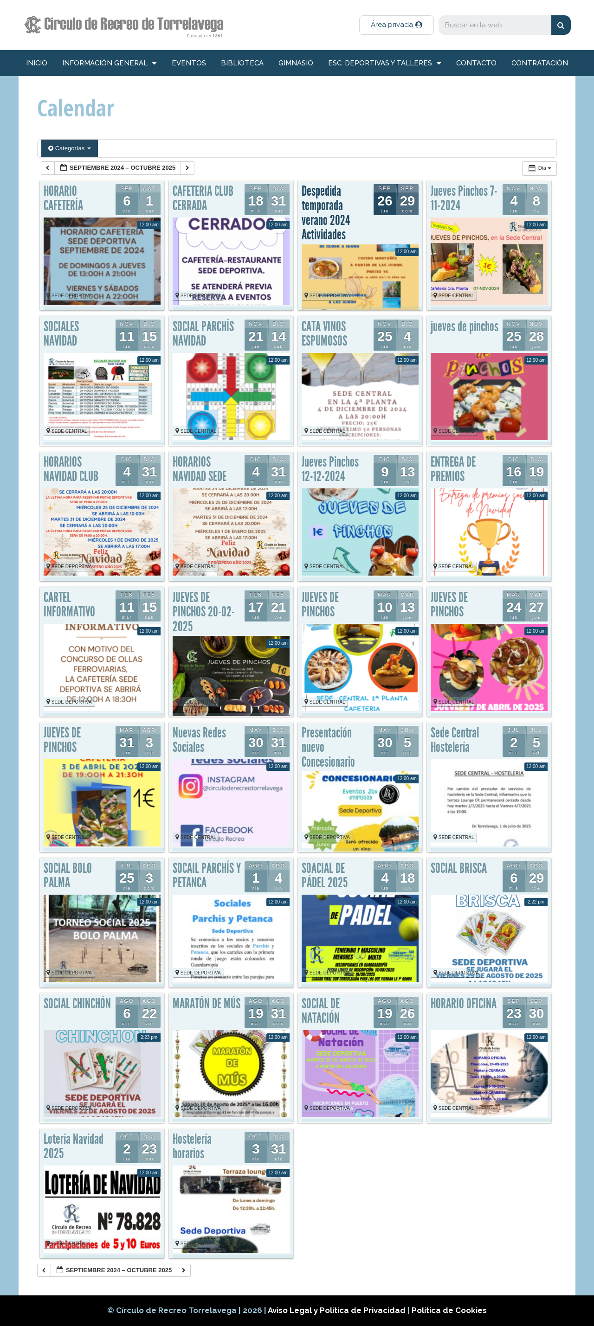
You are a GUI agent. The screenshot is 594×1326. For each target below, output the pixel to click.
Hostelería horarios (192, 1146)
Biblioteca (242, 63)
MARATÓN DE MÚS (206, 1003)
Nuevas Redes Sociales (199, 740)
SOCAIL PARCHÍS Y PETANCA (207, 875)
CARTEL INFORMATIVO (69, 605)
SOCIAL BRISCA (459, 868)
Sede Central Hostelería (455, 740)
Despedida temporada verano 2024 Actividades (326, 213)
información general (109, 63)
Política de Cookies (449, 1310)
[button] (396, 25)
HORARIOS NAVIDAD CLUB (71, 469)
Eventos (189, 63)
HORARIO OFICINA (464, 1003)
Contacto (476, 63)
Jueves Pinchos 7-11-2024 (464, 198)
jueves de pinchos (464, 326)
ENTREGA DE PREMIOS (453, 469)
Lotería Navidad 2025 (73, 1146)
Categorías (69, 148)
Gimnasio (295, 63)
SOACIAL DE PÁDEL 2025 (325, 875)
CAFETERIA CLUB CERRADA (203, 198)
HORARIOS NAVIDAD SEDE (199, 469)
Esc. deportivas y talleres (384, 63)
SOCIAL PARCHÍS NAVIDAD (203, 334)
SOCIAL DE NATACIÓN (321, 1011)
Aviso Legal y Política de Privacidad (337, 1310)
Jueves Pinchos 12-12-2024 (330, 469)
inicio (36, 63)
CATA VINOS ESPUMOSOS (324, 334)
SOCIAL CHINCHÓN (77, 1003)
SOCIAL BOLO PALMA (68, 875)
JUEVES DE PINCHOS (320, 605)
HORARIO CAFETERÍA (63, 198)
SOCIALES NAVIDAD (61, 334)
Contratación (539, 63)
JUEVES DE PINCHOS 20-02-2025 (204, 612)
